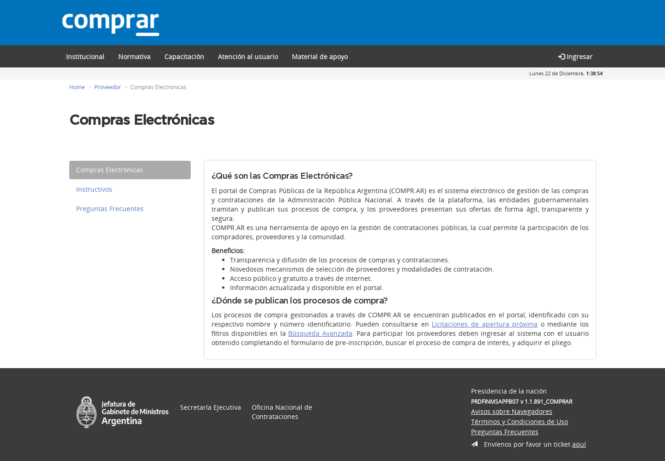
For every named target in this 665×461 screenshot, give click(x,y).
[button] (184, 56)
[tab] (130, 170)
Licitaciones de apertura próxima (485, 324)
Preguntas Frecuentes (110, 209)
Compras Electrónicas (109, 170)
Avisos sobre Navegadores (511, 411)
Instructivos (94, 189)
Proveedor (107, 87)
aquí (579, 444)
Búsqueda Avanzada (320, 333)
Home (77, 87)
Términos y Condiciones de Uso (519, 422)
